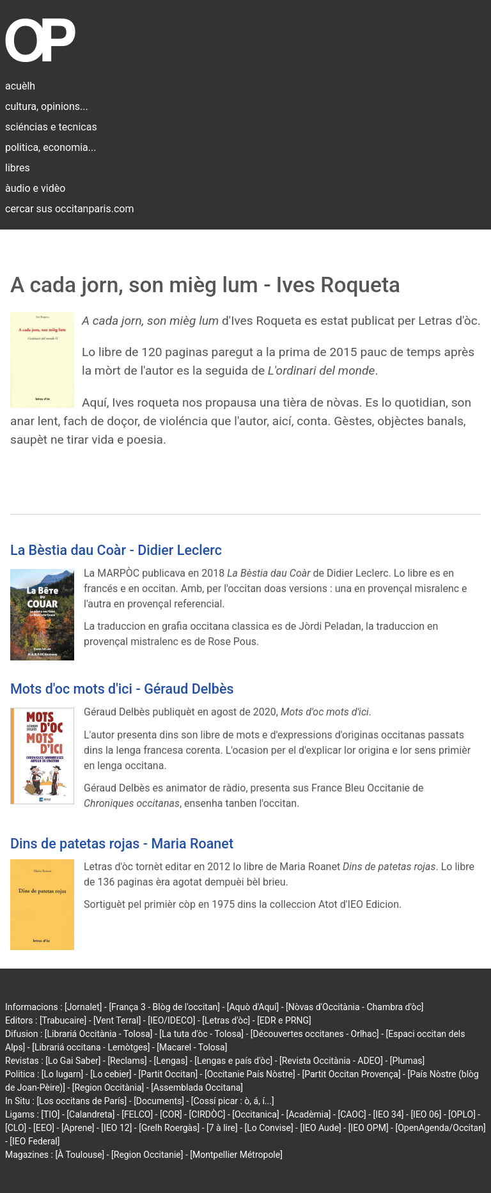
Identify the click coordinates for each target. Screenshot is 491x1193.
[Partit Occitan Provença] (351, 1074)
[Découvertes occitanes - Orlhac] (315, 1034)
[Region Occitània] (108, 1087)
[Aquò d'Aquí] (253, 1007)
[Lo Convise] (269, 1128)
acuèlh (20, 86)
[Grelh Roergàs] (169, 1128)
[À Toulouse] (79, 1155)
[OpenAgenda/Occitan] (440, 1128)
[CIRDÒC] (207, 1114)
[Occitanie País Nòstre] (250, 1074)
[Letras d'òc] (226, 1020)
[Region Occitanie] (147, 1155)
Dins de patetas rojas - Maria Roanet (121, 844)
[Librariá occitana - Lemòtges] (91, 1047)
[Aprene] (78, 1128)
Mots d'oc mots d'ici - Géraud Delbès (122, 689)
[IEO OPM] (368, 1128)
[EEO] (43, 1128)
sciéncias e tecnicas (51, 127)
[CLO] (15, 1128)
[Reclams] (126, 1061)
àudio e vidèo (35, 188)
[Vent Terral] (117, 1020)
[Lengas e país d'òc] (233, 1061)
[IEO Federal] (34, 1141)
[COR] (171, 1114)
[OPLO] (462, 1114)
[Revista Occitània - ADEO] (331, 1061)
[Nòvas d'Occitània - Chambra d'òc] (354, 1007)
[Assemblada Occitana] (197, 1087)
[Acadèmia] (308, 1114)
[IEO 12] (116, 1128)
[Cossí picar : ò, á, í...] (232, 1101)
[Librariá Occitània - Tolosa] (99, 1034)
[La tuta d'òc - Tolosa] (201, 1034)
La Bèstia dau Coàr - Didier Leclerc (116, 550)
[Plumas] (407, 1061)
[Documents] (159, 1101)
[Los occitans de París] (81, 1101)
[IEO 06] (425, 1114)
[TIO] (50, 1114)
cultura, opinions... (46, 106)
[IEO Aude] (320, 1128)
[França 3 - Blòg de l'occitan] (164, 1007)
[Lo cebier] (111, 1074)
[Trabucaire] (63, 1020)
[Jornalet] (83, 1007)
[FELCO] (137, 1114)
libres (17, 168)
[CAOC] (352, 1114)
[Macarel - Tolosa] (192, 1047)
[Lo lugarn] (63, 1074)
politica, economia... (50, 147)
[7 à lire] (222, 1128)
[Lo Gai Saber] (72, 1061)
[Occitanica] (255, 1114)
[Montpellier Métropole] (236, 1155)
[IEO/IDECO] (171, 1020)
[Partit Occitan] (168, 1074)
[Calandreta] (90, 1114)
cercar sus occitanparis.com (69, 209)
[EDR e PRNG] (284, 1020)
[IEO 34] (388, 1114)
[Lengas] (171, 1061)
